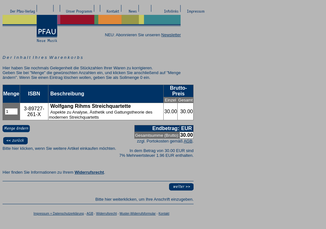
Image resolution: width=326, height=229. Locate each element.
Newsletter (171, 34)
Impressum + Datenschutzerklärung (58, 213)
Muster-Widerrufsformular (138, 213)
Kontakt (164, 213)
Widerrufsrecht (89, 172)
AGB (188, 141)
